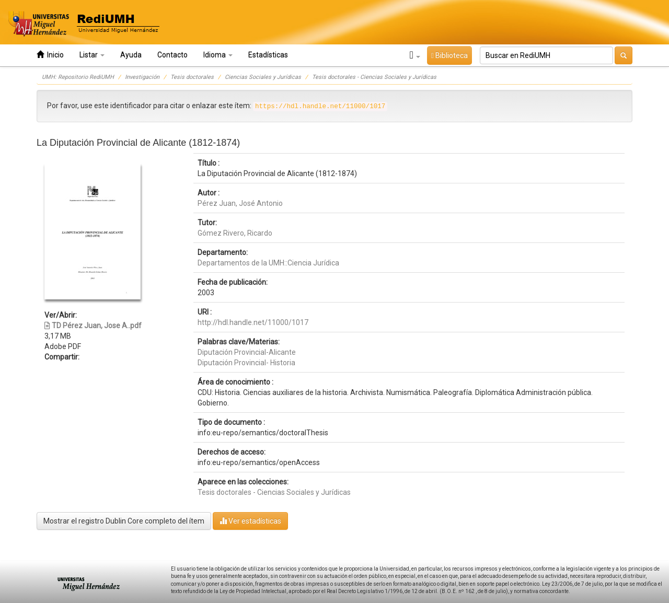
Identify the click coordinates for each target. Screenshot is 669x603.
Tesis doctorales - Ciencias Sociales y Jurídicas (374, 77)
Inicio (50, 54)
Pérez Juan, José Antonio (240, 203)
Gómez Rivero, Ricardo (235, 233)
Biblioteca (449, 55)
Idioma (218, 55)
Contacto (172, 55)
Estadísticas (268, 55)
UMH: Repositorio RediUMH (78, 77)
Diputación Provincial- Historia (246, 362)
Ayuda (131, 55)
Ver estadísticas (250, 520)
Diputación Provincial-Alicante (247, 352)
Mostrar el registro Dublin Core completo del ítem (123, 521)
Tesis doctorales (192, 77)
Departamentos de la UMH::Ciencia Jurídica (268, 263)
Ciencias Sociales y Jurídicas (263, 77)
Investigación (142, 77)
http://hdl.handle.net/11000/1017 (253, 322)
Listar (92, 55)
